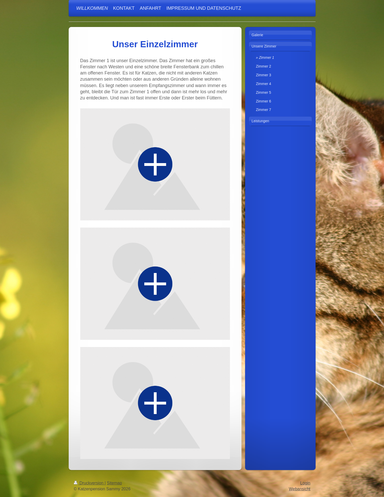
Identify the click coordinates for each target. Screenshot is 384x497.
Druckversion (89, 483)
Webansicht (299, 489)
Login (305, 483)
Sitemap (114, 483)
